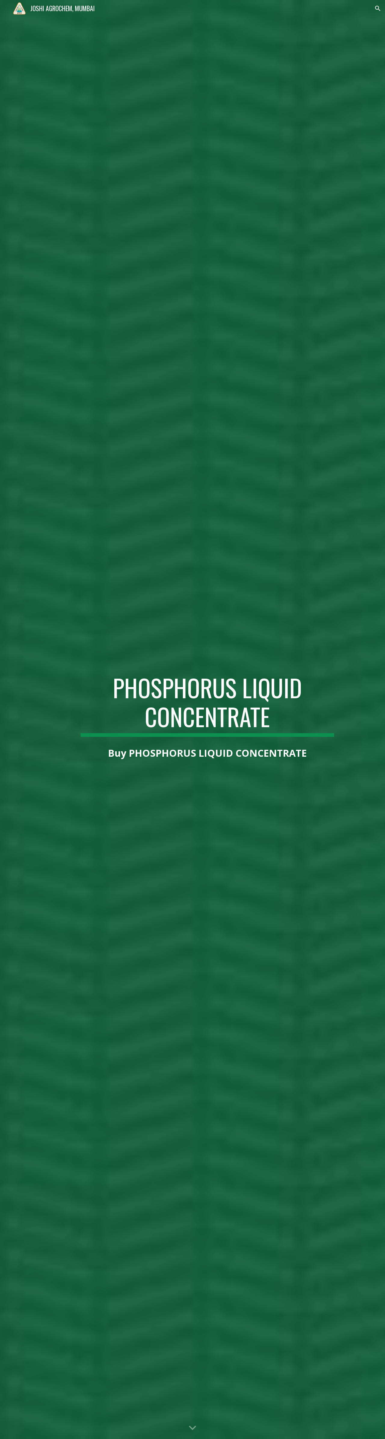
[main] (207, 705)
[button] (378, 8)
